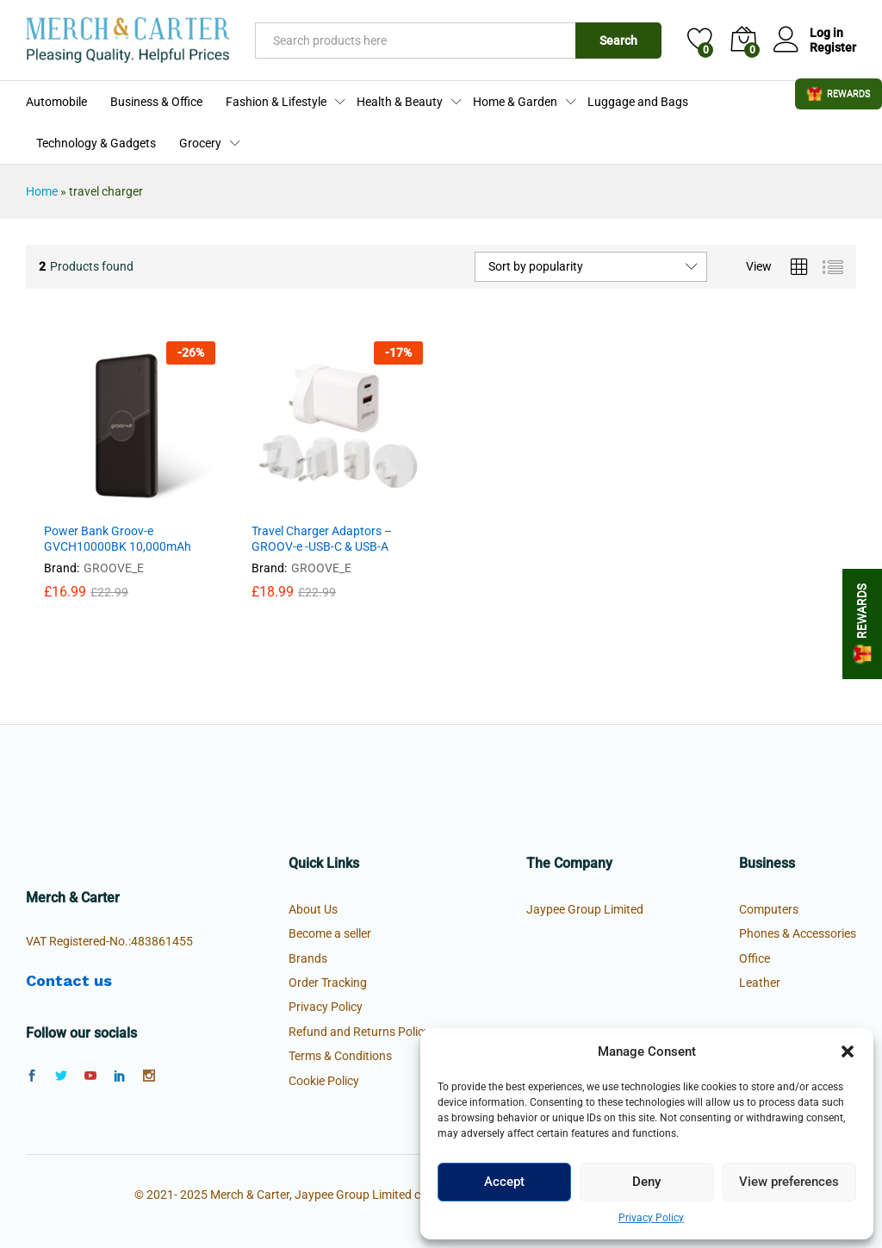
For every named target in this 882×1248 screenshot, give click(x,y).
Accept (504, 1181)
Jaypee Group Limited (584, 909)
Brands (308, 958)
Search (618, 40)
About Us (313, 909)
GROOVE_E (114, 568)
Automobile (56, 102)
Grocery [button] (200, 143)
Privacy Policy (651, 1218)
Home (42, 191)
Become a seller (330, 933)
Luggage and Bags (637, 102)
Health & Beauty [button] (400, 102)
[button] (847, 1051)
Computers (768, 909)
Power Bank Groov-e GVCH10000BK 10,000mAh (117, 538)
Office (754, 958)
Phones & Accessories (797, 933)
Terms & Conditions (340, 1056)
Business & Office (156, 102)
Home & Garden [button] (515, 102)
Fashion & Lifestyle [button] (276, 102)
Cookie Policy (324, 1081)
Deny (646, 1181)
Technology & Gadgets (96, 143)
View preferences (789, 1181)
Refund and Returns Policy (359, 1032)
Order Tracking (328, 982)
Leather (759, 982)
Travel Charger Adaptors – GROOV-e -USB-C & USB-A (322, 538)
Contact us (69, 980)
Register (833, 47)
